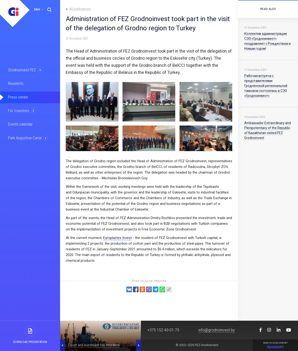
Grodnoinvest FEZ (22, 70)
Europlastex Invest (117, 238)
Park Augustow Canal (24, 137)
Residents (16, 83)
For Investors (18, 110)
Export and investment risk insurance (94, 345)
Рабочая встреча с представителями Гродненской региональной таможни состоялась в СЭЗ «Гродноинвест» (265, 86)
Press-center (18, 96)
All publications (80, 9)
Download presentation (30, 342)
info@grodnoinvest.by (216, 330)
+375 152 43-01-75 (163, 330)
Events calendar (20, 124)
